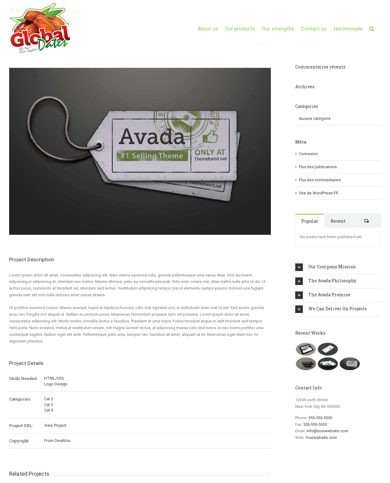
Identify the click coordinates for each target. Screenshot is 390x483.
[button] (371, 28)
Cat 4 (48, 410)
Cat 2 (48, 399)
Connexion (308, 153)
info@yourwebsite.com (327, 431)
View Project (55, 425)
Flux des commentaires (320, 180)
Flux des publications (318, 167)
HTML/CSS (54, 378)
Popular (309, 221)
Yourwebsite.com (321, 437)
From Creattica (57, 440)
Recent (338, 221)
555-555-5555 (320, 417)
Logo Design (55, 384)
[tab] (338, 267)
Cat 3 (48, 404)
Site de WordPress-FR (318, 193)
